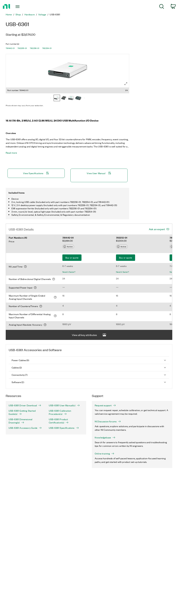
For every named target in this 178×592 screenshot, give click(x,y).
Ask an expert (157, 229)
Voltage (42, 14)
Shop (18, 14)
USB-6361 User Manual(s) (64, 405)
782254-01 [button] (47, 48)
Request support (105, 405)
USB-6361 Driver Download (25, 405)
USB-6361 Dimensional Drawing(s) (20, 421)
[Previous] (50, 98)
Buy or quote (71, 257)
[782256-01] (71, 98)
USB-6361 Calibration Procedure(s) (60, 412)
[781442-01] (57, 98)
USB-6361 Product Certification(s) (58, 421)
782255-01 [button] (22, 48)
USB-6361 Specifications (64, 427)
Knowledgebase (105, 437)
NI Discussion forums (108, 421)
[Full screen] (125, 83)
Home (9, 14)
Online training (104, 453)
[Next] (84, 98)
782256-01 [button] (34, 48)
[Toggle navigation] (23, 7)
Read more (11, 152)
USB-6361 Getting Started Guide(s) (22, 412)
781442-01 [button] (10, 48)
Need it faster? (69, 271)
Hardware (29, 14)
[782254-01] (78, 98)
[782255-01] (64, 98)
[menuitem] (161, 7)
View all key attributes (89, 335)
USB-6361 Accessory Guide (25, 427)
